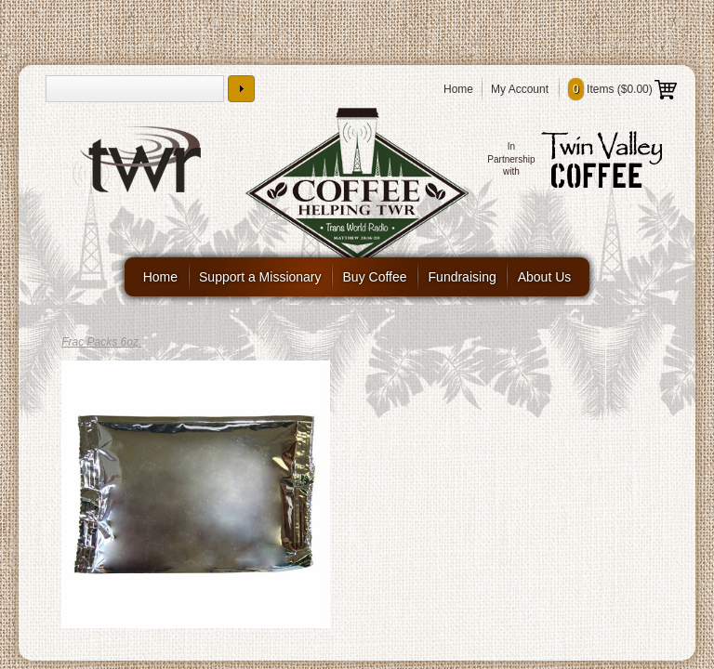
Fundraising (462, 276)
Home (458, 89)
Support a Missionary (260, 276)
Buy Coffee (375, 276)
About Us (545, 276)
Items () (622, 89)
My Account (520, 89)
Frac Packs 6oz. (101, 341)
